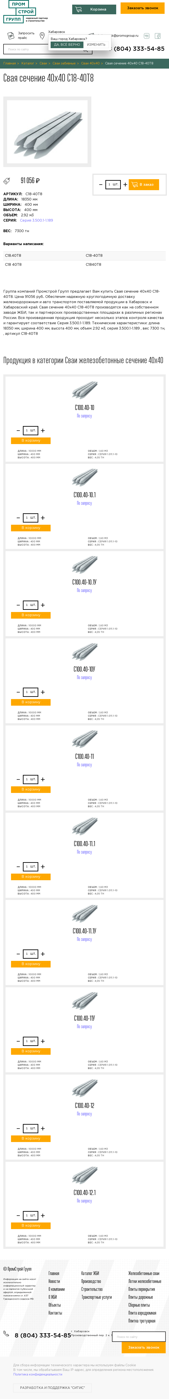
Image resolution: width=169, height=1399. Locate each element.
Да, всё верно (67, 45)
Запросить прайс (26, 35)
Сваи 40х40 (90, 63)
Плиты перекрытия (142, 1289)
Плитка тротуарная (142, 1321)
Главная (9, 63)
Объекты (55, 1305)
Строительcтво (92, 1289)
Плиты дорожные (141, 1297)
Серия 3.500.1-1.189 (36, 220)
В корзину (31, 440)
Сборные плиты (139, 1305)
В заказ (147, 184)
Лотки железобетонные (145, 1281)
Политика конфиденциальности (37, 1374)
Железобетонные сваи (144, 1273)
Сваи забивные (64, 63)
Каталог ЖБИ (90, 1273)
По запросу (84, 416)
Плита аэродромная (142, 1313)
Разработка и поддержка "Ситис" (52, 1388)
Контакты (55, 1313)
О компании (57, 1289)
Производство (91, 1281)
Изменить (96, 45)
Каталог (27, 63)
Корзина (98, 9)
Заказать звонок (142, 8)
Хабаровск (56, 32)
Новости (54, 1281)
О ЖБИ (53, 1297)
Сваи (43, 63)
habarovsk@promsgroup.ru (118, 36)
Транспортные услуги (96, 1297)
